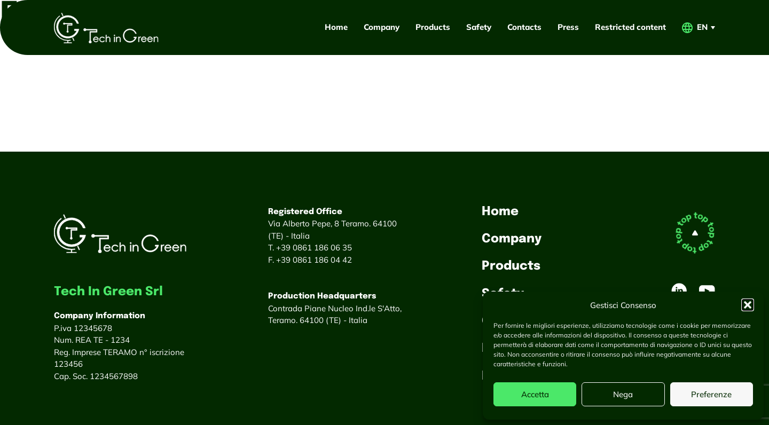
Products (432, 27)
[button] (747, 305)
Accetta (535, 394)
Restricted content (630, 27)
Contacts (524, 27)
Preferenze (711, 394)
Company (381, 27)
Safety (478, 27)
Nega (623, 394)
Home (336, 27)
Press (568, 27)
